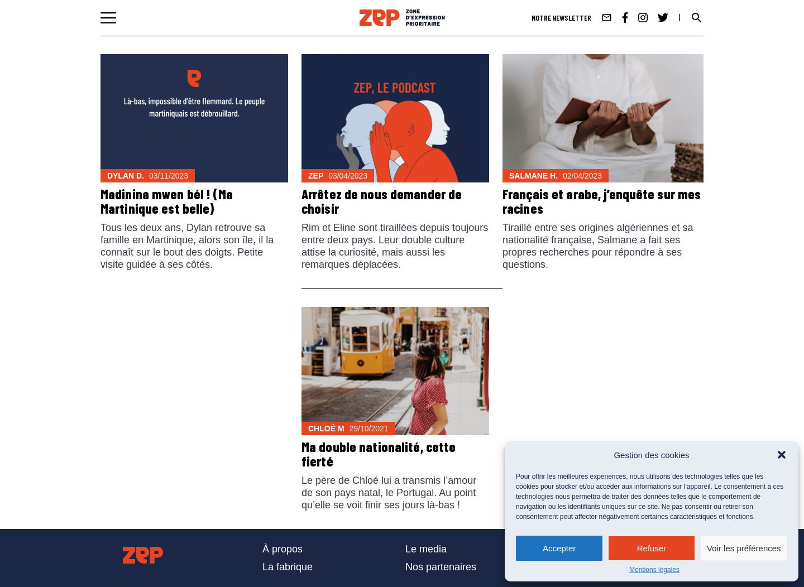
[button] (781, 454)
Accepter (559, 548)
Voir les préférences (744, 548)
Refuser (652, 548)
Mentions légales (654, 569)
